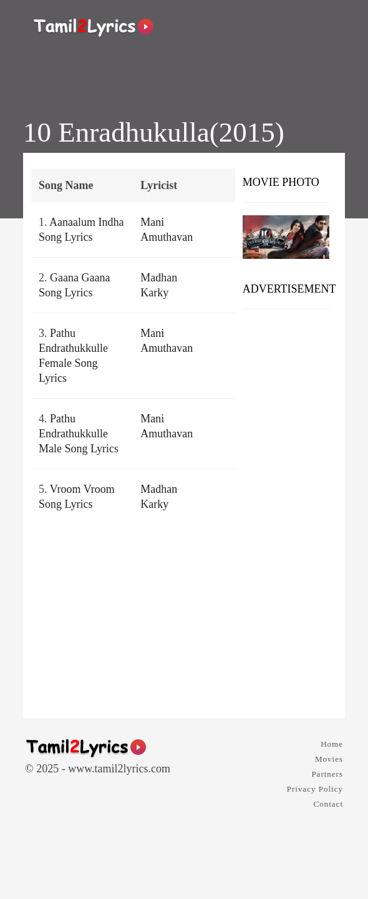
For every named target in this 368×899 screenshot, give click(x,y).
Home (332, 744)
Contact (328, 804)
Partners (327, 774)
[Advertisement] (286, 509)
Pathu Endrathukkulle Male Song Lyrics (79, 433)
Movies (329, 759)
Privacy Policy (315, 789)
